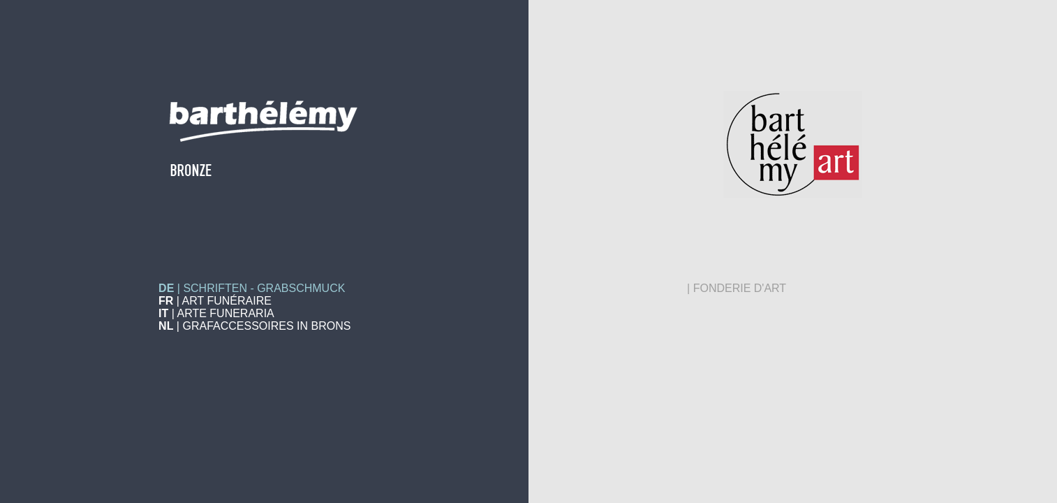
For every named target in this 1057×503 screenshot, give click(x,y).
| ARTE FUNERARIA (216, 313)
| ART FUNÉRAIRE (215, 301)
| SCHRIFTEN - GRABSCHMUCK (251, 288)
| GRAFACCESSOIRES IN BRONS (254, 326)
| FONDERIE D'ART (736, 288)
